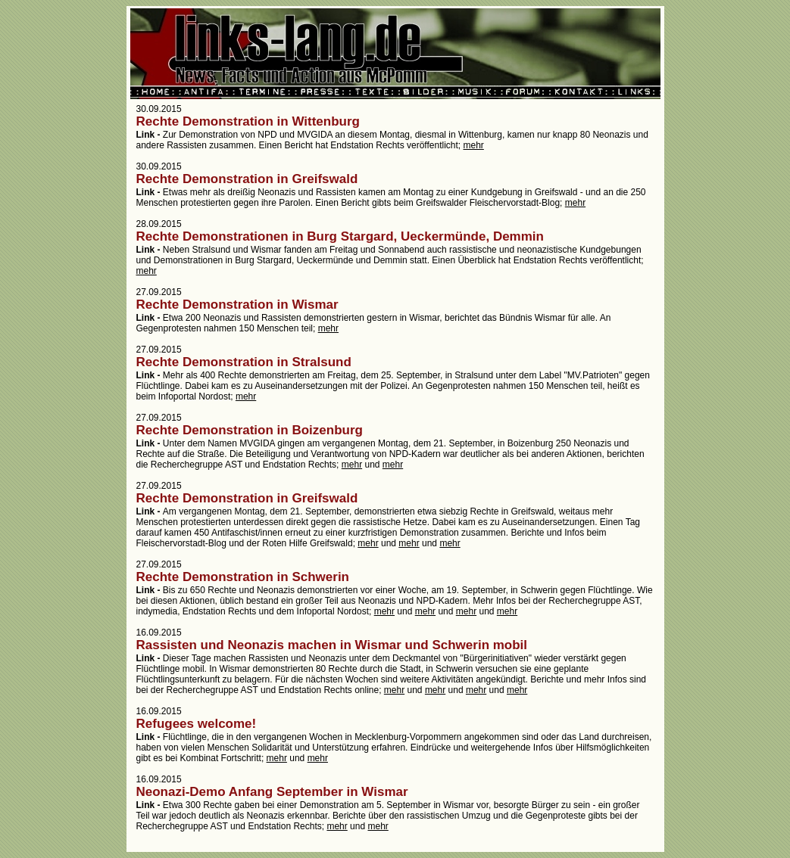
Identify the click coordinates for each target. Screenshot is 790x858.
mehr (474, 145)
